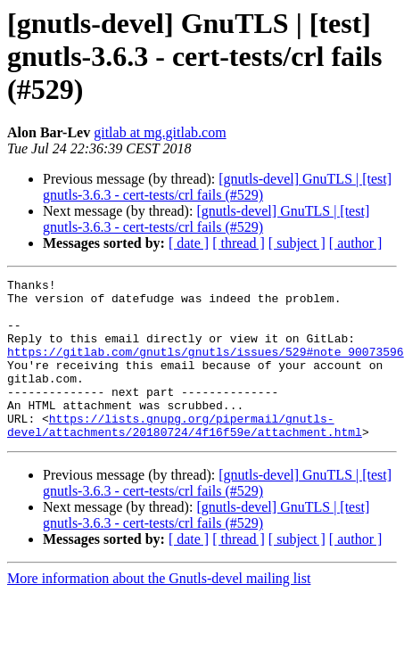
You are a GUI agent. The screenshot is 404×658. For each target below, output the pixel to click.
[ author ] (356, 243)
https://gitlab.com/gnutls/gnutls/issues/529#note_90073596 (205, 367)
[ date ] (189, 243)
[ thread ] (238, 243)
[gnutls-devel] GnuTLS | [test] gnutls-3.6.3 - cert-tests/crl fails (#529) (217, 186)
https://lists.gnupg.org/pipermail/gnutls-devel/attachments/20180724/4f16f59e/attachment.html (184, 456)
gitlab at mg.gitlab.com (160, 132)
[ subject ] (297, 243)
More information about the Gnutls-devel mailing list (158, 610)
